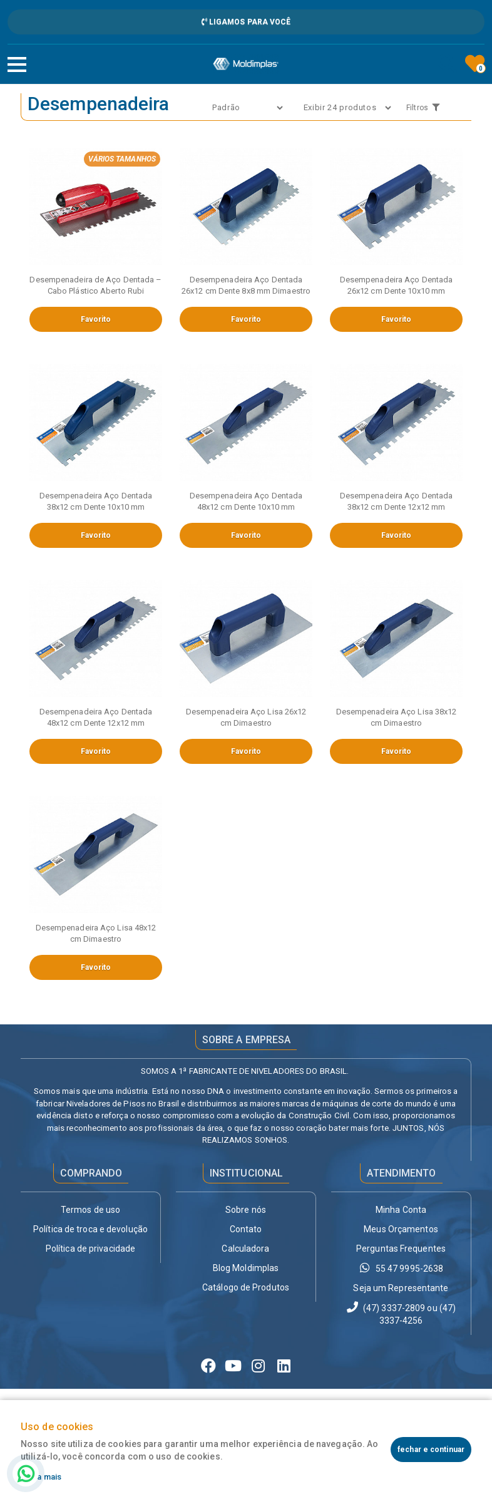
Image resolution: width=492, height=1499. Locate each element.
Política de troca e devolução (90, 1229)
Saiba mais (41, 1476)
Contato (246, 1229)
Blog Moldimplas (246, 1268)
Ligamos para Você (246, 22)
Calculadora (245, 1249)
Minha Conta (401, 1210)
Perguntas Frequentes (401, 1249)
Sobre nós (245, 1210)
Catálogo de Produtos (245, 1287)
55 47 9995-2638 (401, 1268)
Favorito (96, 319)
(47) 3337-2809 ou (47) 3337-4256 (401, 1313)
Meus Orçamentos (401, 1229)
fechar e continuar (430, 1449)
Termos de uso (90, 1210)
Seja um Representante (400, 1288)
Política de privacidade (90, 1249)
